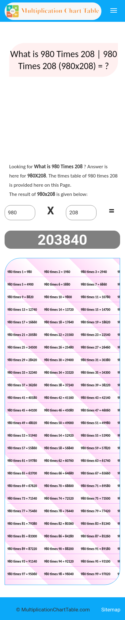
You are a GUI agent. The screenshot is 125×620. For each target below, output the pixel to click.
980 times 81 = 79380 (22, 524)
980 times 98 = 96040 (59, 574)
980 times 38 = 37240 (59, 385)
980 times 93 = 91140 (22, 561)
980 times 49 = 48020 (22, 423)
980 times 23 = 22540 (96, 335)
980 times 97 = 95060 (22, 574)
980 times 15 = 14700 (96, 310)
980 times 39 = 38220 (96, 385)
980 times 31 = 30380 (96, 360)
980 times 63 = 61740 (96, 461)
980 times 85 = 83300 (22, 536)
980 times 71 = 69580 (96, 486)
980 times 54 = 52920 (59, 436)
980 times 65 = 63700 (22, 473)
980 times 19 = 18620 (96, 322)
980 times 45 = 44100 (22, 410)
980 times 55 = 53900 (96, 436)
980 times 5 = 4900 (20, 285)
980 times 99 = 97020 (96, 574)
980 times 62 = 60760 (59, 461)
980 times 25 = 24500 (22, 347)
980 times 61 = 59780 (22, 461)
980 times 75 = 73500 (96, 499)
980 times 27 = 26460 (96, 347)
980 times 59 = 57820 (96, 448)
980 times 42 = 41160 (59, 398)
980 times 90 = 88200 (59, 549)
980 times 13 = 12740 (22, 310)
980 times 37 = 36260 (22, 385)
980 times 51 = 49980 (96, 423)
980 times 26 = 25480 (59, 347)
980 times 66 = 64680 (59, 473)
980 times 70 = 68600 (59, 486)
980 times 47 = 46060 (96, 410)
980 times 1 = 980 (19, 272)
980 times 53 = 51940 (22, 436)
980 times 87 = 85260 (96, 536)
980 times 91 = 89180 (96, 549)
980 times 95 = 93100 (96, 561)
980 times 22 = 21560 (59, 335)
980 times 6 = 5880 (57, 285)
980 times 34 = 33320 (59, 373)
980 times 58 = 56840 (59, 448)
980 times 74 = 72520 (59, 499)
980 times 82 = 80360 (59, 524)
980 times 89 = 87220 (22, 549)
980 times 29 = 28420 (22, 360)
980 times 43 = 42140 (96, 398)
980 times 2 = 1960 (57, 272)
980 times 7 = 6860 (94, 285)
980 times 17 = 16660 (22, 322)
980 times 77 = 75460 (22, 511)
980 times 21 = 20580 (22, 335)
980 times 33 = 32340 (22, 373)
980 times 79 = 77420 (96, 511)
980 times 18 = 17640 (59, 322)
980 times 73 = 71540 (22, 499)
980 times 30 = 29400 (59, 360)
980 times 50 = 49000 (59, 423)
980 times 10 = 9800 (58, 297)
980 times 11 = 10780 (96, 297)
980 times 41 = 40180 (22, 398)
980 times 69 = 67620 (22, 486)
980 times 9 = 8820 (20, 297)
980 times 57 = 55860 (22, 448)
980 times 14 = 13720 (59, 310)
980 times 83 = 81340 (96, 524)
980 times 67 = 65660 (96, 473)
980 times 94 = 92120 (59, 561)
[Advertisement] (64, 121)
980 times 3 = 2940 (94, 272)
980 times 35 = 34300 (96, 373)
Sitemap (110, 609)
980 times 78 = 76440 (59, 511)
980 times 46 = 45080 (59, 410)
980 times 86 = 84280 (59, 536)
